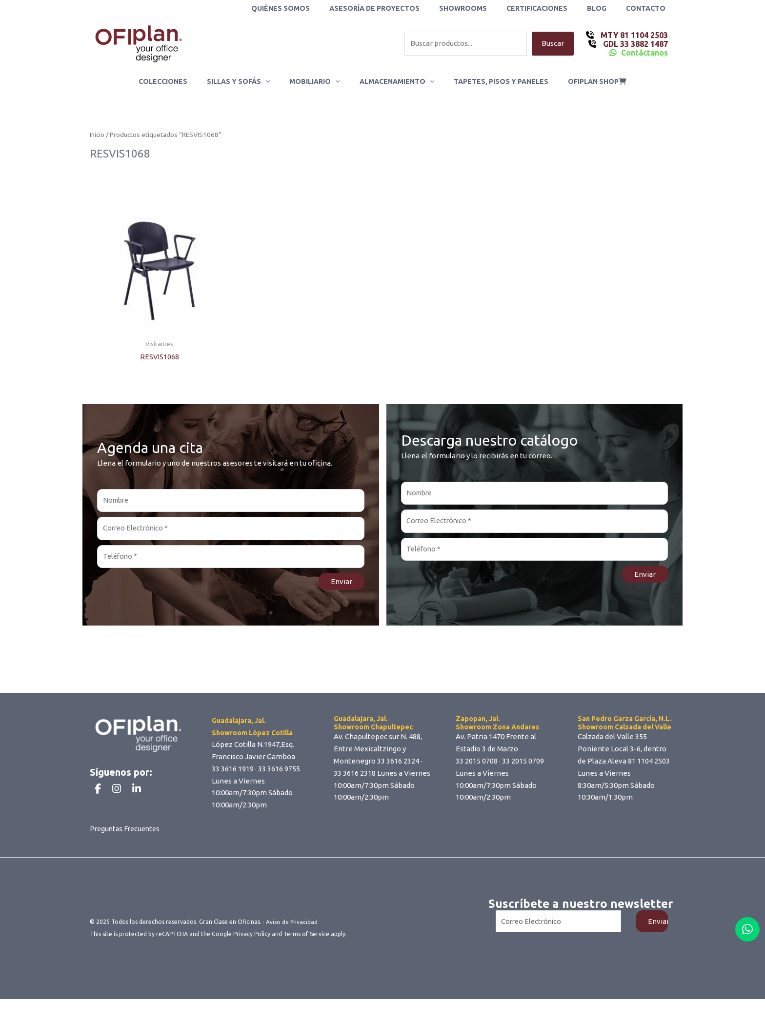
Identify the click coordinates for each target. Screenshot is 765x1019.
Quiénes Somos (312, 8)
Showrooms (483, 8)
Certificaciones (551, 8)
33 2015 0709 (523, 764)
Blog (605, 8)
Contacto (648, 8)
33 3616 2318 (355, 776)
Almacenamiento (394, 81)
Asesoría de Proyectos (401, 8)
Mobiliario (317, 81)
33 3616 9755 (279, 771)
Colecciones (177, 81)
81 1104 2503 (649, 764)
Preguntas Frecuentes (127, 848)
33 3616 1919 (233, 771)
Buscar (553, 43)
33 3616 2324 (398, 764)
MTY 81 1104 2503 (633, 35)
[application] (274, 81)
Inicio (97, 135)
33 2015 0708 (477, 764)
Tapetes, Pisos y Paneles (492, 81)
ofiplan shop (582, 81)
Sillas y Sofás (247, 81)
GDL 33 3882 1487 (634, 43)
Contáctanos (644, 52)
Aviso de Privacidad (292, 942)
